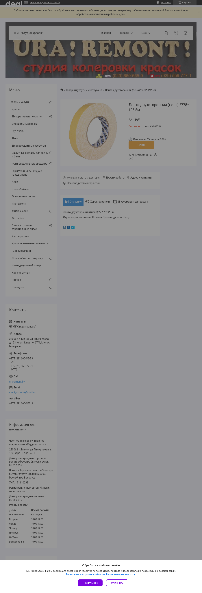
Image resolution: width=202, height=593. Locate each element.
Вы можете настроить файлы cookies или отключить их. (99, 574)
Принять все (90, 582)
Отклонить (117, 582)
